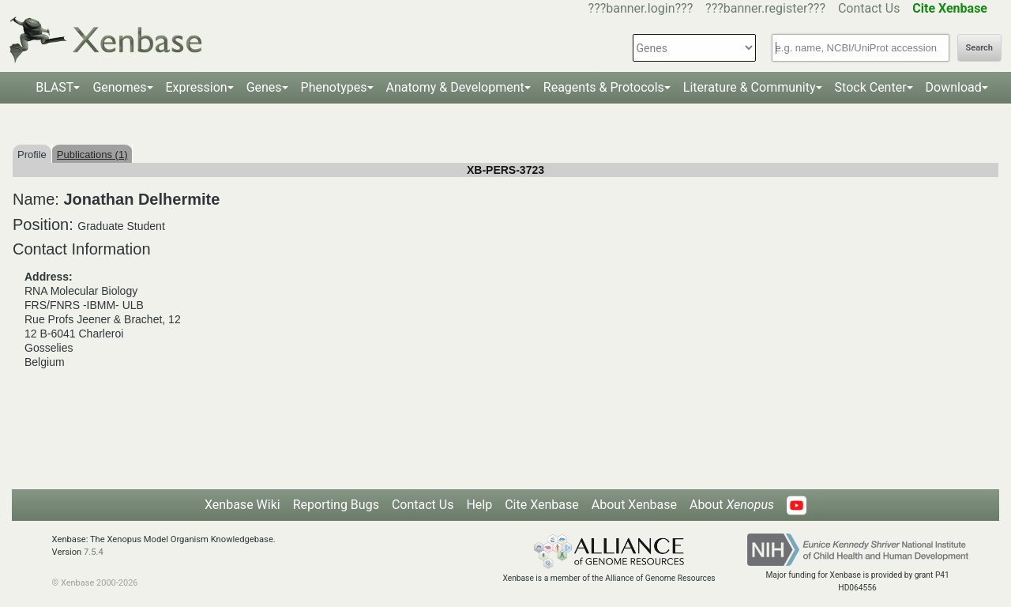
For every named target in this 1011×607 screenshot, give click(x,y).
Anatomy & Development (455, 87)
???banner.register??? (765, 8)
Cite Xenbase (542, 504)
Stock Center (871, 87)
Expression (196, 87)
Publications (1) (92, 154)
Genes (264, 87)
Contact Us (869, 8)
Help (479, 504)
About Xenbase (634, 504)
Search (979, 48)
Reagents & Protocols (603, 87)
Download (954, 87)
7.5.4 (93, 552)
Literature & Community (749, 87)
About (732, 504)
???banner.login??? (640, 8)
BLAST (54, 87)
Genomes (119, 87)
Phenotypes (334, 87)
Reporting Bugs (336, 504)
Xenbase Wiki (242, 504)
